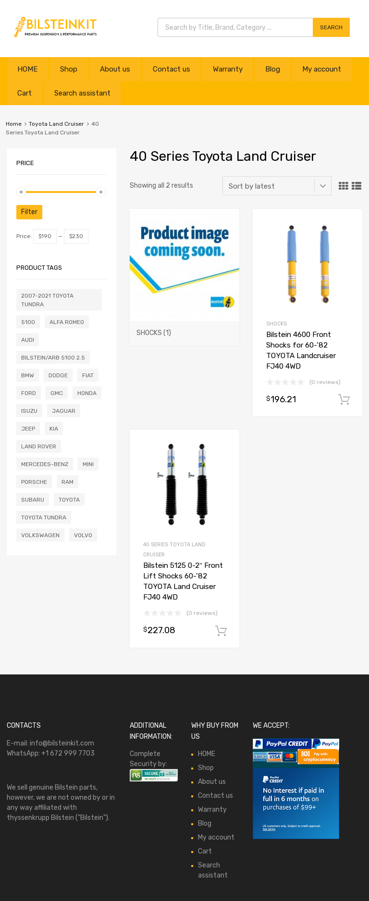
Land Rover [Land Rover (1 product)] (38, 446)
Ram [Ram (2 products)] (68, 482)
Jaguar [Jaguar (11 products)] (63, 411)
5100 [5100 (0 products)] (28, 322)
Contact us (171, 69)
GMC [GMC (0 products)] (56, 393)
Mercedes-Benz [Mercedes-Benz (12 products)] (44, 464)
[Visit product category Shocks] (184, 329)
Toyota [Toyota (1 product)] (69, 499)
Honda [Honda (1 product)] (87, 393)
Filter (29, 212)
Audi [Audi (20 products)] (27, 339)
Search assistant (82, 93)
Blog (272, 69)
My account (321, 69)
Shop (68, 69)
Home (14, 123)
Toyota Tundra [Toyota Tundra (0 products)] (43, 517)
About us (115, 69)
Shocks (276, 324)
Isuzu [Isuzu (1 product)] (29, 411)
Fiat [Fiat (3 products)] (88, 375)
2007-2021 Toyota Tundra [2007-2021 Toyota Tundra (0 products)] (47, 300)
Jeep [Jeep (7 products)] (28, 428)
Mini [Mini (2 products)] (88, 464)
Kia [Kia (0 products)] (53, 428)
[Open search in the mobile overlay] (254, 27)
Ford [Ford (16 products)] (28, 393)
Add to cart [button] (344, 400)
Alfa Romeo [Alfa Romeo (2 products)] (66, 322)
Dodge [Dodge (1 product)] (58, 375)
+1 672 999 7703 (68, 753)
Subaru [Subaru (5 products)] (32, 499)
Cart (24, 93)
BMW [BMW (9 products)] (27, 375)
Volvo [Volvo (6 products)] (83, 535)
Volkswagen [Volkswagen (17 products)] (40, 535)
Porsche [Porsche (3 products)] (34, 482)
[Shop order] (277, 185)
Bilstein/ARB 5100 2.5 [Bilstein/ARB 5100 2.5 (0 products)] (53, 357)
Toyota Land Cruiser (56, 123)
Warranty (228, 69)
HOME (27, 69)
